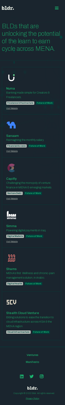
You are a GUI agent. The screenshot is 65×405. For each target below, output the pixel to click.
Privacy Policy (32, 398)
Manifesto (32, 361)
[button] (56, 8)
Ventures (32, 355)
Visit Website (12, 108)
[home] (8, 8)
